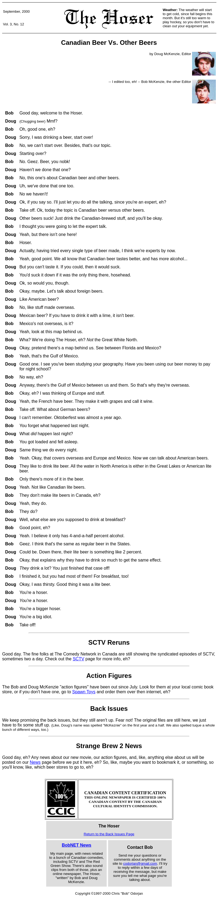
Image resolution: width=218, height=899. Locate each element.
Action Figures (109, 675)
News (35, 762)
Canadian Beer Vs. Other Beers (109, 42)
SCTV (78, 659)
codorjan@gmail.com (140, 863)
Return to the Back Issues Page (109, 834)
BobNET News (76, 845)
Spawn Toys (83, 692)
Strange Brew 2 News (109, 745)
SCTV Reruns (109, 642)
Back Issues (109, 708)
